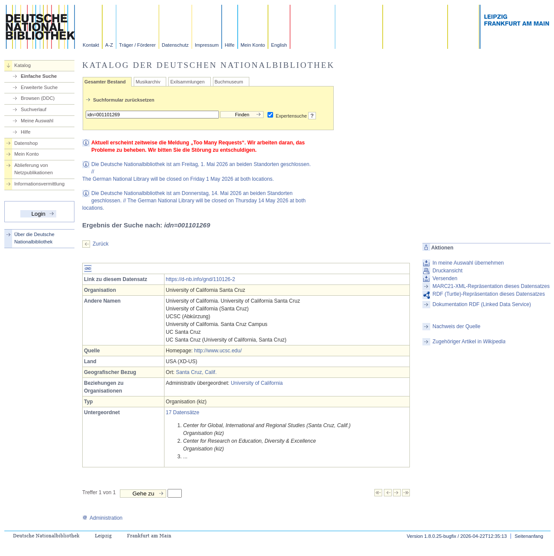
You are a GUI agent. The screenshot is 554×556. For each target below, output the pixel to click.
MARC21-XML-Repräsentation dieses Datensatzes (491, 286)
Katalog (22, 65)
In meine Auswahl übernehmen (468, 263)
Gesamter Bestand (105, 81)
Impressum (207, 45)
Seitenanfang (529, 536)
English (279, 45)
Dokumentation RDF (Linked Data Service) (481, 304)
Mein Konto (253, 45)
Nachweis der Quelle (456, 326)
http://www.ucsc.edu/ (218, 351)
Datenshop (26, 143)
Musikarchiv (147, 81)
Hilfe (229, 45)
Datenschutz (175, 45)
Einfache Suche (39, 76)
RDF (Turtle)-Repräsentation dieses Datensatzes (488, 294)
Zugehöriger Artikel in (469, 342)
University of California (257, 383)
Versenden (444, 278)
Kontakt (91, 45)
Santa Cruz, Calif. (196, 372)
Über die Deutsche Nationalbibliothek (34, 238)
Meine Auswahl (37, 120)
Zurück (101, 244)
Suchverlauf (33, 109)
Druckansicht (447, 271)
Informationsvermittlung (39, 183)
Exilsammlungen (187, 81)
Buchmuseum (229, 81)
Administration (102, 518)
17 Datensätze (182, 412)
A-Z (109, 45)
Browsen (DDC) (38, 98)
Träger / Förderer (137, 45)
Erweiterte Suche (39, 87)
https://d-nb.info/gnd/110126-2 (200, 279)
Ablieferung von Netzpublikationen (33, 169)
